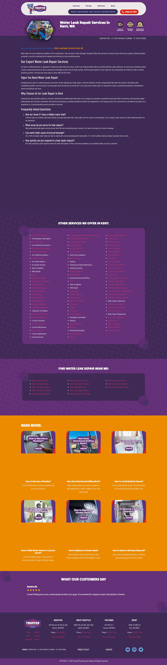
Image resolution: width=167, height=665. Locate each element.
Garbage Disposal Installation (79, 238)
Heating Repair (75, 274)
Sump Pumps (112, 274)
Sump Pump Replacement (116, 271)
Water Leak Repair (114, 324)
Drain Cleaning (37, 294)
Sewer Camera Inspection (116, 235)
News (28, 635)
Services (76, 6)
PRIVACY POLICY (83, 649)
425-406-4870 (60, 632)
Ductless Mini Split (38, 301)
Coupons (37, 635)
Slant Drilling (112, 258)
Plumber (73, 307)
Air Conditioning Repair (39, 251)
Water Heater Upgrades (115, 317)
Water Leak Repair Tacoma (79, 380)
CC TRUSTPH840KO (117, 38)
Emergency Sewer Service (40, 307)
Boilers (34, 274)
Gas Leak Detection (76, 248)
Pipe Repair (74, 304)
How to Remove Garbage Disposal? (129, 550)
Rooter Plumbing (75, 333)
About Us (101, 6)
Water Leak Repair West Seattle (118, 387)
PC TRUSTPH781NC (140, 38)
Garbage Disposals (76, 245)
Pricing (88, 6)
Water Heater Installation (116, 304)
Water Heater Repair (114, 310)
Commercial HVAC (38, 284)
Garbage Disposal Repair (78, 242)
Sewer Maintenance (114, 245)
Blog (113, 6)
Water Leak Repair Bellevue (41, 393)
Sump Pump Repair (114, 268)
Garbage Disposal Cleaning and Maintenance (84, 235)
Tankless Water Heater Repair (118, 278)
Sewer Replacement (114, 248)
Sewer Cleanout (113, 238)
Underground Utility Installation (118, 297)
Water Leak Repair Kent (40, 380)
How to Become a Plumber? (38, 481)
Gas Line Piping (75, 251)
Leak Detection (75, 297)
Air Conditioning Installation (41, 248)
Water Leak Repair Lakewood (41, 390)
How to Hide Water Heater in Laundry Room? (38, 551)
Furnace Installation (38, 324)
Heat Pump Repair (76, 258)
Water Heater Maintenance (117, 307)
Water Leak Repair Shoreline (79, 390)
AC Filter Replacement (39, 235)
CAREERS (109, 649)
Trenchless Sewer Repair (116, 284)
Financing (28, 639)
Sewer (72, 337)
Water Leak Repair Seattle (40, 384)
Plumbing (73, 310)
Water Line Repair (114, 330)
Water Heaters (112, 320)
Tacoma (97, 12)
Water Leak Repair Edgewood (117, 384)
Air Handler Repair (38, 258)
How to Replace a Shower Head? (83, 550)
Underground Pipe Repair (116, 294)
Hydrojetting (74, 291)
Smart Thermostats (114, 261)
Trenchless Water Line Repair (118, 288)
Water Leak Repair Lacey (78, 387)
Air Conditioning (37, 242)
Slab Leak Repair (113, 255)
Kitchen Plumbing (76, 294)
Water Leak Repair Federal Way (80, 393)
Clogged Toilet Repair (39, 278)
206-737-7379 (111, 632)
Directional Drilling (38, 291)
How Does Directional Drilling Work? (83, 481)
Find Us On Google (58, 637)
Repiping (73, 327)
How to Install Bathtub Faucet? (129, 481)
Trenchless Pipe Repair (115, 281)
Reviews (37, 639)
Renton (74, 12)
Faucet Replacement (39, 317)
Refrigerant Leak (75, 314)
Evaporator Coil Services (40, 314)
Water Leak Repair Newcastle (79, 384)
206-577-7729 (136, 632)
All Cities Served (108, 12)
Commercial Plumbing (39, 288)
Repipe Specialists (76, 324)
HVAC (71, 281)
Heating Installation (76, 271)
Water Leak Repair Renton (40, 387)
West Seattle (83, 12)
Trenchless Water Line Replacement (120, 291)
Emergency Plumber (39, 304)
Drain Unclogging (37, 297)
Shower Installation (114, 251)
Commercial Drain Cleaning (41, 281)
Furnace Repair (37, 330)
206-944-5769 (86, 632)
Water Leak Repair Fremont (117, 380)
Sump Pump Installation (116, 265)
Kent (91, 12)
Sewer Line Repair (114, 242)
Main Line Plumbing (76, 301)
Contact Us (37, 632)
